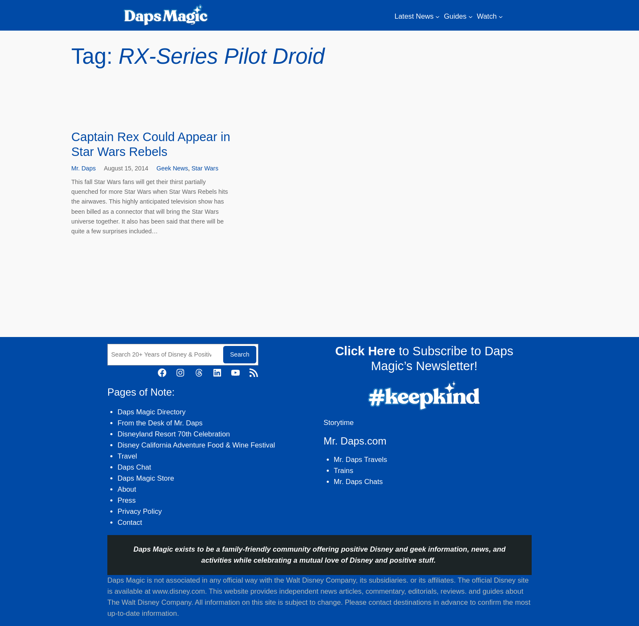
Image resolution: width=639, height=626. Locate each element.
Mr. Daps (83, 168)
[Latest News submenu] (437, 16)
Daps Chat (134, 467)
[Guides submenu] (470, 16)
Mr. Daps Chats (358, 482)
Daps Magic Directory (151, 412)
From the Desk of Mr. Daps (160, 423)
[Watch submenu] (501, 16)
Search (239, 354)
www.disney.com (178, 591)
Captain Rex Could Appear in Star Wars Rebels (150, 144)
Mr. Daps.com (355, 441)
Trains (343, 471)
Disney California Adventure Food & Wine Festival (196, 445)
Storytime (339, 423)
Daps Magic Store (146, 478)
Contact (130, 522)
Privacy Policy (140, 511)
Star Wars (204, 168)
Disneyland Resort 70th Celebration (174, 434)
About (127, 489)
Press (127, 500)
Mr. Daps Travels (360, 460)
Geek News (172, 168)
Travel (127, 456)
